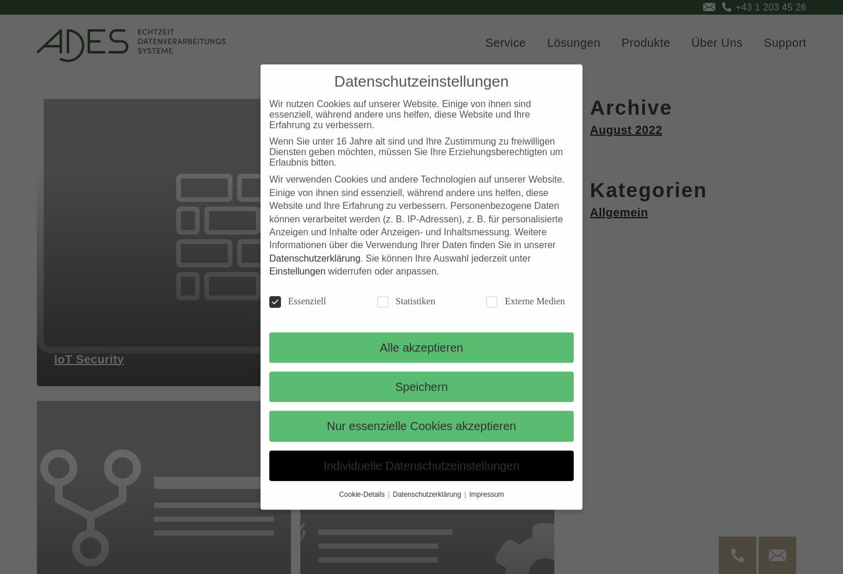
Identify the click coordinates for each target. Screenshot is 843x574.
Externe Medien (525, 314)
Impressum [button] (487, 507)
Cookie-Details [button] (362, 507)
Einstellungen (297, 284)
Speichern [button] (421, 399)
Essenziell (297, 314)
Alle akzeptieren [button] (421, 360)
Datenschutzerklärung (315, 271)
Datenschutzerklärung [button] (428, 507)
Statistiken (406, 314)
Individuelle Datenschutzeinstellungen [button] (422, 478)
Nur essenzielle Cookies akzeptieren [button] (421, 438)
